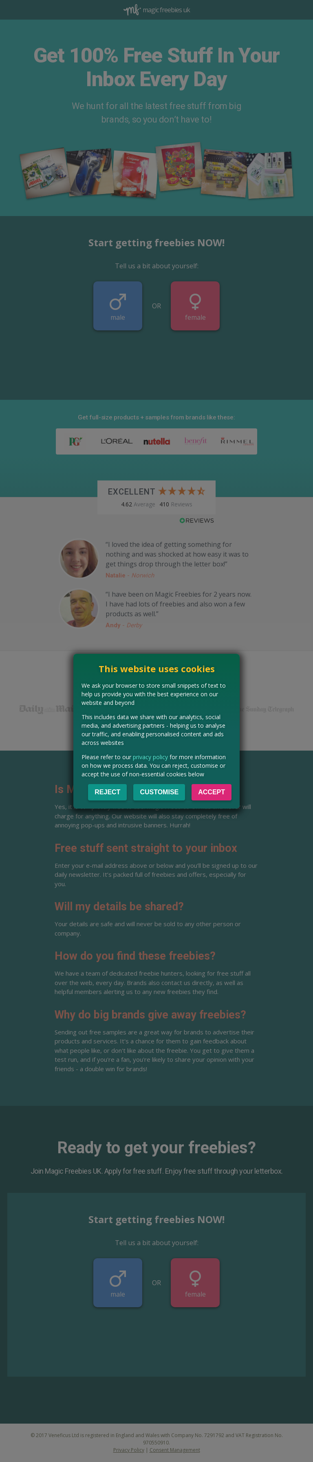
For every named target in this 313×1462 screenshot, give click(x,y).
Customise (159, 792)
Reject (107, 792)
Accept (211, 792)
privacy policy (150, 757)
